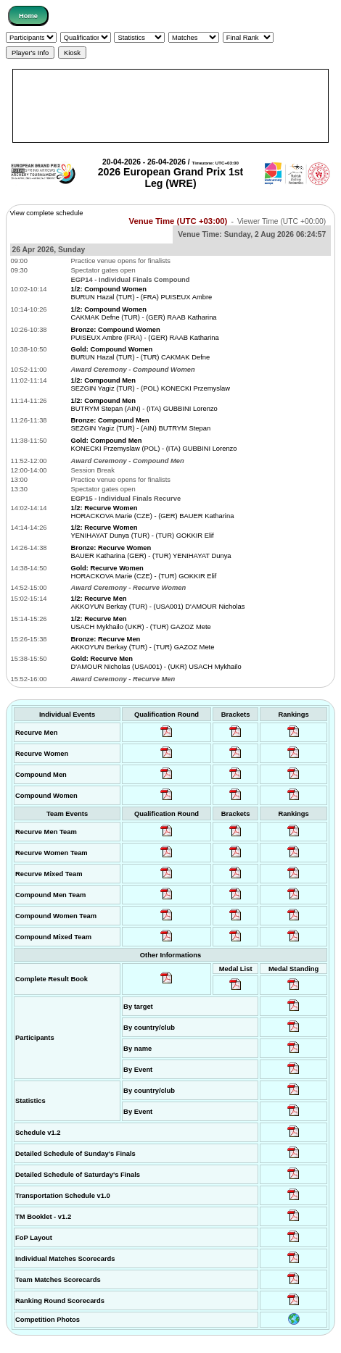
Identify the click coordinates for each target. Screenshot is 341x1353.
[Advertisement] (170, 106)
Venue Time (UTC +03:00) (178, 221)
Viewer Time (281, 221)
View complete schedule (46, 213)
